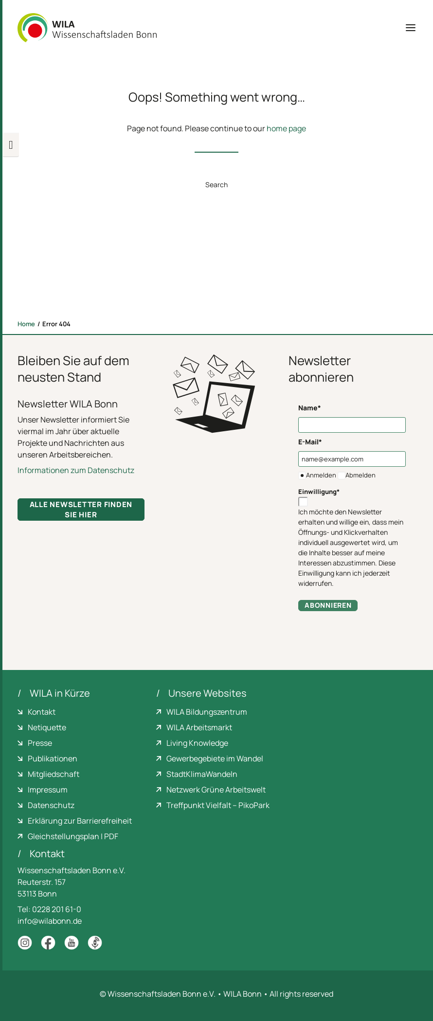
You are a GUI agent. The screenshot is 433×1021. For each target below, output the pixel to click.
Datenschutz (51, 805)
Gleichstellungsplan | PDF (73, 836)
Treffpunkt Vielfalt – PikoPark (218, 805)
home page (286, 128)
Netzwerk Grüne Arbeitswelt (216, 789)
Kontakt (41, 711)
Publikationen (52, 758)
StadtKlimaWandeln (201, 774)
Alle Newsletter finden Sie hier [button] (82, 509)
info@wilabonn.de (50, 920)
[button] (410, 27)
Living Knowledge (197, 743)
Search (216, 184)
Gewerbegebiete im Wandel (214, 758)
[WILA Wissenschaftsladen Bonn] (87, 27)
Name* (309, 407)
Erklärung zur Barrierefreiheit (80, 820)
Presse (40, 743)
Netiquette (47, 727)
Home (26, 323)
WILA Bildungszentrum (206, 711)
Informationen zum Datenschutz (76, 470)
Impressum (48, 789)
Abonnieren (328, 605)
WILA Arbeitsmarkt (199, 727)
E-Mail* (310, 441)
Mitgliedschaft (53, 774)
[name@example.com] (352, 459)
